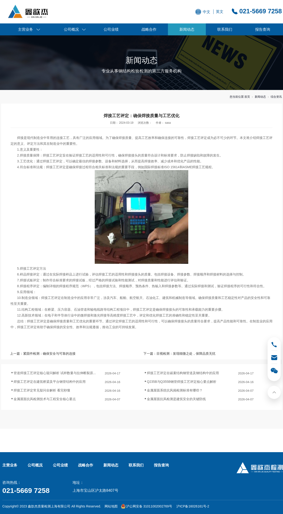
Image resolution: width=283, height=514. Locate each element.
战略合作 (149, 29)
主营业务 (25, 29)
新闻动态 (186, 29)
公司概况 (71, 29)
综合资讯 (276, 96)
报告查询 (262, 29)
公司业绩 (111, 29)
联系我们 (224, 29)
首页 (247, 96)
